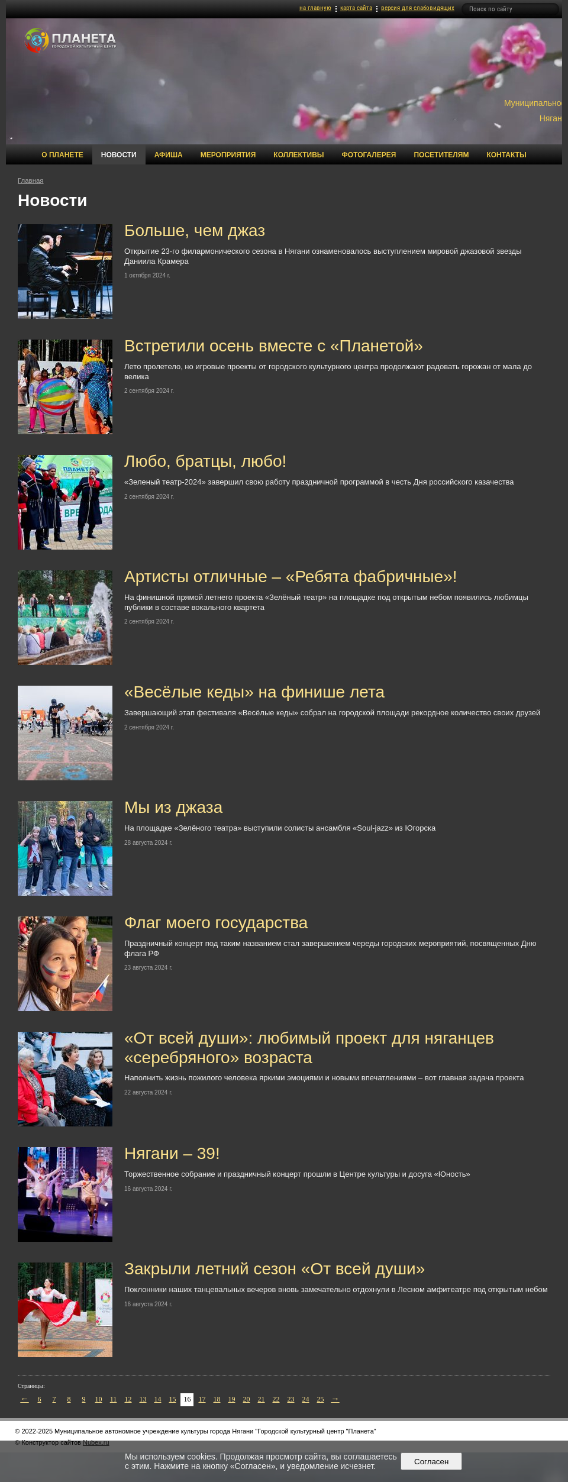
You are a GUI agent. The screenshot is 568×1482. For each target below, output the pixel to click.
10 (98, 1399)
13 (143, 1399)
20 (246, 1399)
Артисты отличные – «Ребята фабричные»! (290, 576)
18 (217, 1399)
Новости (119, 155)
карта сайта (356, 8)
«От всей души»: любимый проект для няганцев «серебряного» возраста (309, 1047)
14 (158, 1399)
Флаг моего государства (216, 922)
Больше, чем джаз (194, 230)
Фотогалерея (369, 155)
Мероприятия (228, 155)
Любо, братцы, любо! (205, 461)
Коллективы (298, 155)
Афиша (168, 155)
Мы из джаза (173, 807)
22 (276, 1399)
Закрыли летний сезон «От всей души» (274, 1269)
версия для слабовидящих (417, 8)
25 (320, 1399)
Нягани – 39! (172, 1153)
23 (291, 1399)
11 (113, 1399)
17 (202, 1399)
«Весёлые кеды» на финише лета (254, 692)
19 (231, 1399)
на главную (315, 8)
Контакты (506, 155)
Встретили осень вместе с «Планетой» (273, 346)
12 (128, 1399)
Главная (31, 180)
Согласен (431, 1461)
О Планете (62, 155)
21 (261, 1399)
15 (172, 1399)
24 (305, 1399)
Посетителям (441, 155)
